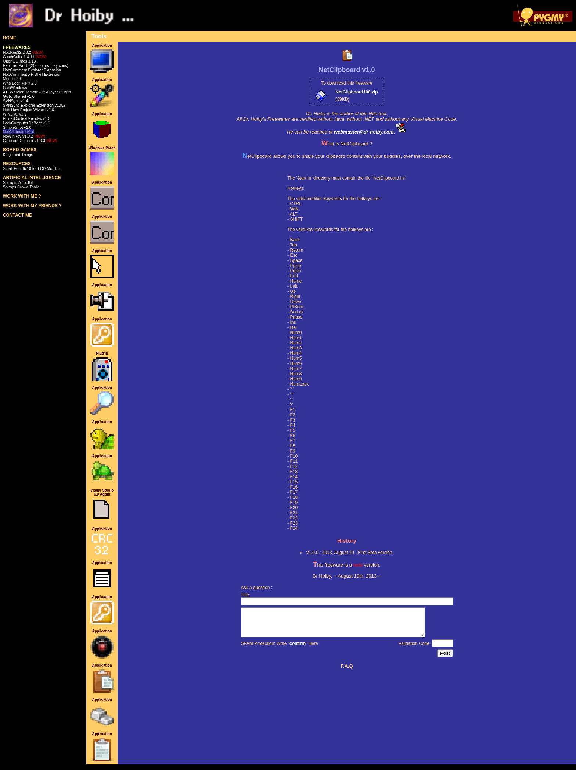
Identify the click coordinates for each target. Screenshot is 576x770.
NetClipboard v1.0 (18, 131)
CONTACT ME (17, 215)
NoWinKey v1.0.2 (24, 136)
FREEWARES (17, 47)
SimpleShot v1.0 (17, 127)
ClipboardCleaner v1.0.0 (30, 140)
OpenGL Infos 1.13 (19, 61)
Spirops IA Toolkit (18, 182)
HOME (9, 37)
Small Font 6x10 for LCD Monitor (31, 168)
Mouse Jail (12, 79)
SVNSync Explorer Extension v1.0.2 (34, 105)
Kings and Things (18, 154)
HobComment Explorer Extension (32, 70)
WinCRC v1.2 (15, 114)
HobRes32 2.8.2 (23, 52)
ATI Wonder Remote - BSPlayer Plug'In (37, 92)
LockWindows (15, 87)
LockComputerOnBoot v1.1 (26, 123)
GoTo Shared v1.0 (19, 96)
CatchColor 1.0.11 (25, 56)
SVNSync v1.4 (15, 101)
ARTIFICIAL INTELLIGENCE (32, 177)
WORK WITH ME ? (22, 196)
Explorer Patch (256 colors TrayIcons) (35, 65)
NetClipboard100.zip (356, 92)
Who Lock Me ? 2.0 (20, 83)
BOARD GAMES (19, 149)
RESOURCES (17, 163)
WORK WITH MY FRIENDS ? (32, 205)
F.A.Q (347, 671)
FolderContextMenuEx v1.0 (26, 118)
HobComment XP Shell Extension (32, 74)
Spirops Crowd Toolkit (22, 187)
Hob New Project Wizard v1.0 (28, 109)
